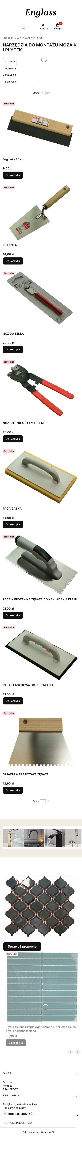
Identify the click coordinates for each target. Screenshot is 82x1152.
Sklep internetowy (37, 1132)
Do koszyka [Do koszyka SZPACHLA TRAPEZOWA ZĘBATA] (13, 790)
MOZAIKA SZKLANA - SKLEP (23, 37)
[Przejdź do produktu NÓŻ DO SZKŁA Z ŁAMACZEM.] (41, 389)
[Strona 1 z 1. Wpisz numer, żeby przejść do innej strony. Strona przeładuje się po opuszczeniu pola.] (43, 93)
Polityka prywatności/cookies (20, 1104)
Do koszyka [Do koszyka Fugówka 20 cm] (13, 175)
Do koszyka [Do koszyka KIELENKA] (13, 260)
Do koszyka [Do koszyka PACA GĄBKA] (13, 524)
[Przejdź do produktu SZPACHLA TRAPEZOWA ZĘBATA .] (41, 740)
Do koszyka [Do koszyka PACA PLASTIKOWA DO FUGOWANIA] (13, 700)
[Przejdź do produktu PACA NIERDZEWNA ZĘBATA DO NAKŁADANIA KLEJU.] (41, 565)
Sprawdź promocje (22, 946)
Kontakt (7, 1085)
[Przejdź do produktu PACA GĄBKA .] (41, 476)
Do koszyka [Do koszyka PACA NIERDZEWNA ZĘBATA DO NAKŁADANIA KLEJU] (13, 615)
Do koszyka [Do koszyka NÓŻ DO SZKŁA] (13, 349)
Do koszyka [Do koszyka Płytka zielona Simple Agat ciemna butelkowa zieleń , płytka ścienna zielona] (16, 1042)
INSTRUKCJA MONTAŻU (17, 1122)
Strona (36, 93)
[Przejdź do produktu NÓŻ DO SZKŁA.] (41, 300)
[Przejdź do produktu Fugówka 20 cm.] (41, 128)
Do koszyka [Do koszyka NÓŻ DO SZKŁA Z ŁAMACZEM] (13, 438)
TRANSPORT (10, 1089)
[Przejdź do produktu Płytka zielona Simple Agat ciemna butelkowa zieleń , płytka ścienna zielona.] (42, 987)
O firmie (7, 1082)
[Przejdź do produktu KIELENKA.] (41, 213)
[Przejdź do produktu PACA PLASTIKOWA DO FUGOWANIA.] (41, 653)
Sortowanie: (10, 74)
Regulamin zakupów (14, 1107)
